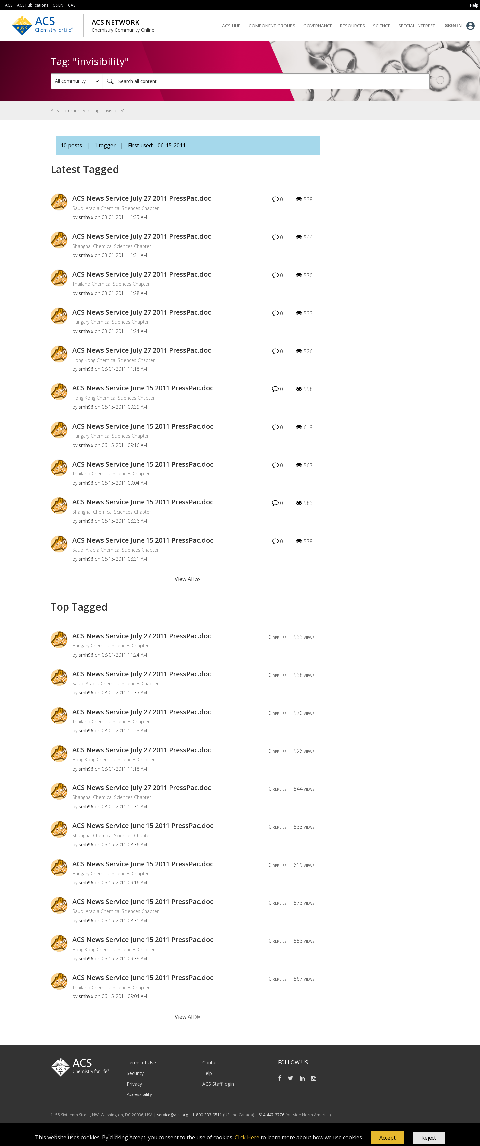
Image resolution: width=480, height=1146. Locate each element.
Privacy (134, 1084)
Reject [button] (428, 1137)
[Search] (266, 81)
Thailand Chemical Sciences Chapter (111, 284)
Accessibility (139, 1094)
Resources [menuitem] (352, 26)
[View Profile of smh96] (86, 217)
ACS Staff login (218, 1084)
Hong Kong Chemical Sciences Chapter (113, 360)
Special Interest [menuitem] (416, 26)
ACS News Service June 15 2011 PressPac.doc (142, 387)
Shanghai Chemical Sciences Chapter (111, 246)
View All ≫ (188, 579)
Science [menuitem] (381, 26)
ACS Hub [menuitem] (231, 26)
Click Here (247, 1137)
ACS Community (68, 110)
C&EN (58, 5)
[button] (387, 1138)
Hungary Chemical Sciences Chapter (110, 322)
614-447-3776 (271, 1115)
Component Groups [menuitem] (272, 26)
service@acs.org (172, 1115)
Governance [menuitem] (317, 26)
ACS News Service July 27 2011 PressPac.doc (141, 198)
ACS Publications (32, 5)
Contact (210, 1062)
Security (135, 1073)
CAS (71, 5)
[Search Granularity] (77, 81)
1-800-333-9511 (207, 1115)
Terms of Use (141, 1062)
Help (207, 1073)
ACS (8, 5)
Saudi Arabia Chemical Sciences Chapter (115, 208)
